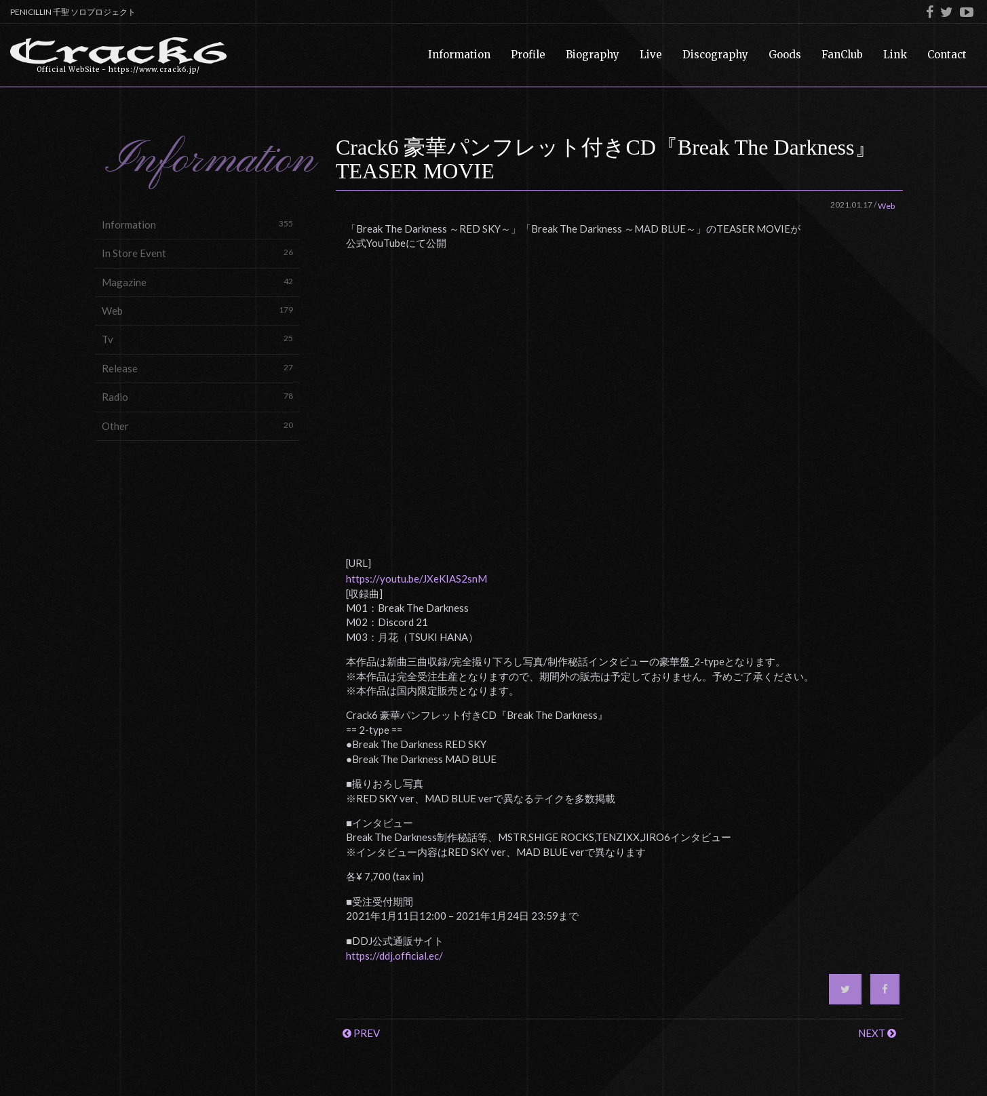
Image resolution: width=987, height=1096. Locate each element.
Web (197, 310)
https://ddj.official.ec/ (394, 956)
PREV (361, 1033)
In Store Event (197, 252)
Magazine (197, 281)
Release (197, 367)
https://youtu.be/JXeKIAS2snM (416, 578)
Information (197, 224)
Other (197, 425)
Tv (197, 338)
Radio (197, 396)
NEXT (877, 1033)
